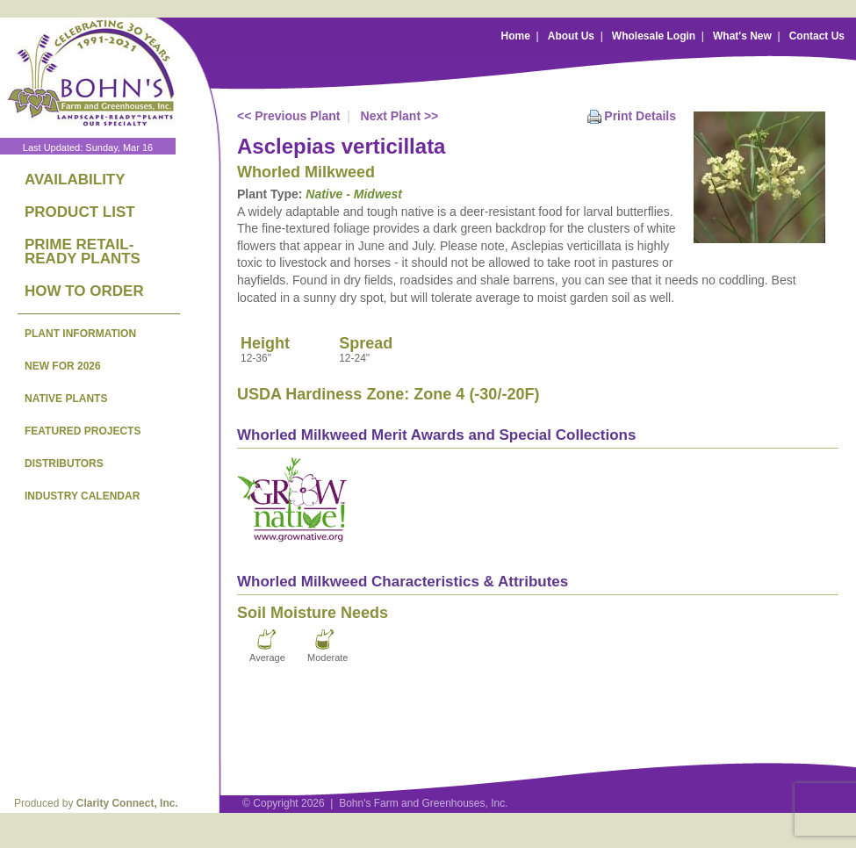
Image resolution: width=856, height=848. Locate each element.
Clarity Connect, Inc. (127, 803)
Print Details (640, 116)
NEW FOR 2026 (63, 366)
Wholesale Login (653, 36)
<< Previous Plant (289, 116)
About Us (571, 36)
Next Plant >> (400, 116)
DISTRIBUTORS (64, 463)
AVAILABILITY (75, 179)
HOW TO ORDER (84, 291)
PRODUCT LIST (80, 212)
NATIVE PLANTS (66, 398)
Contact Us (817, 36)
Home (515, 36)
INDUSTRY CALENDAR (82, 496)
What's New (742, 36)
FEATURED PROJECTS (82, 431)
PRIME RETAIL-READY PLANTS (82, 251)
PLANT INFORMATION (80, 333)
